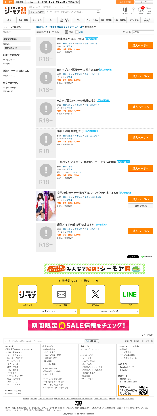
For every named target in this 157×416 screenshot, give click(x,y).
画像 (79, 32)
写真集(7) (7, 32)
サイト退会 (49, 374)
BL (51, 20)
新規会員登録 (49, 349)
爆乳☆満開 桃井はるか (71, 131)
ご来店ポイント (47, 311)
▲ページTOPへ (148, 335)
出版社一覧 (139, 341)
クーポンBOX (50, 364)
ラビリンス (77, 172)
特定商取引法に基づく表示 (83, 398)
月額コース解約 (50, 368)
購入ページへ (140, 45)
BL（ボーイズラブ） (15, 358)
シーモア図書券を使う (53, 379)
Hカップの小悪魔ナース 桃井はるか (78, 69)
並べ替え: (127, 32)
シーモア (8, 2)
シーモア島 (42, 2)
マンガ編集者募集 (127, 355)
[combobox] (73, 11)
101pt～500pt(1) (10, 88)
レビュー (31, 2)
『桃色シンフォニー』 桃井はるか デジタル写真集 (87, 162)
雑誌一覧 (128, 341)
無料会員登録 (125, 2)
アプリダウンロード (90, 349)
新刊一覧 (149, 341)
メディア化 (133, 20)
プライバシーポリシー (45, 398)
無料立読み (141, 206)
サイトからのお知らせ (53, 385)
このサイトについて (100, 398)
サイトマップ (87, 379)
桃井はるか (67, 43)
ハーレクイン (12, 373)
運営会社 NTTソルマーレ (125, 398)
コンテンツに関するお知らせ (56, 388)
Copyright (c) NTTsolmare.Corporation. (78, 414)
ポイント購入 (49, 352)
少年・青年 (23, 20)
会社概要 (26, 398)
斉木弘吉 (78, 43)
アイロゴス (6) (9, 60)
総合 (9, 20)
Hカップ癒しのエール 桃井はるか (77, 100)
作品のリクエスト (89, 373)
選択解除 (7, 44)
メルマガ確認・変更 (52, 355)
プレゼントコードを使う (54, 382)
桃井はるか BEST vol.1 (71, 39)
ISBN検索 (112, 398)
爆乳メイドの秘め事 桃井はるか (76, 224)
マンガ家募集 (125, 352)
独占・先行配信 (13, 379)
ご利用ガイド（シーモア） (93, 367)
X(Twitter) (124, 370)
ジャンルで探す (37, 12)
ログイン (144, 2)
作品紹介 (124, 349)
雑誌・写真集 (120, 20)
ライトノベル (92, 20)
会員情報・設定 (50, 358)
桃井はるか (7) (11, 48)
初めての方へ (87, 364)
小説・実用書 (106, 20)
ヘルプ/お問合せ (89, 361)
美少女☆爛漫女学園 (93, 197)
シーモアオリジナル (15, 376)
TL (78, 20)
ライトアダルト (147, 20)
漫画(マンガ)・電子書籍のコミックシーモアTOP (59, 27)
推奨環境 (86, 376)
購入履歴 (48, 361)
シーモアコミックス (64, 20)
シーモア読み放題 (13, 390)
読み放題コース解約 (52, 371)
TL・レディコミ (14, 361)
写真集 (69, 46)
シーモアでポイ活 (109, 311)
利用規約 (34, 398)
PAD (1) (6, 64)
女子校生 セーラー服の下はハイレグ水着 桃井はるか (88, 192)
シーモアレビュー (13, 393)
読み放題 (19, 2)
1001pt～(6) (8, 91)
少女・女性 (37, 20)
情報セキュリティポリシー (63, 398)
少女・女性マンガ (14, 355)
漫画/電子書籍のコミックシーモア (20, 349)
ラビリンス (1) (9, 76)
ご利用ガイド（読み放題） (93, 370)
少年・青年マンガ (14, 352)
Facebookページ (127, 367)
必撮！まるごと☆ (92, 43)
